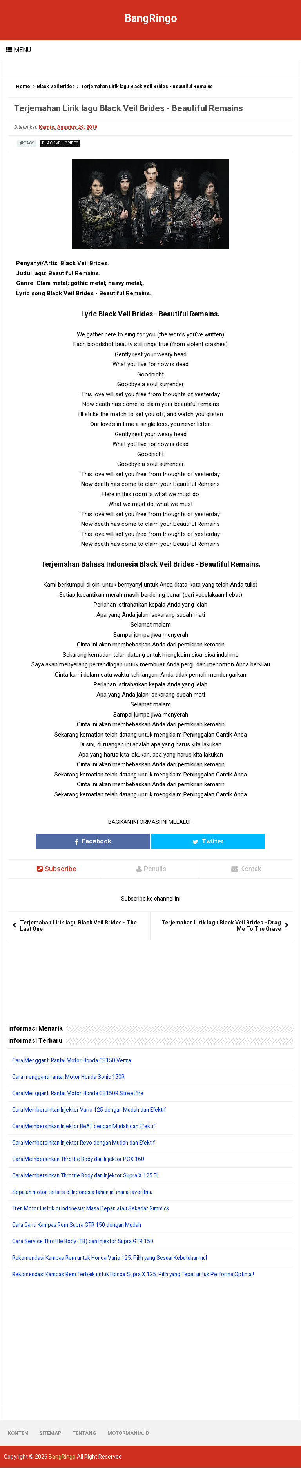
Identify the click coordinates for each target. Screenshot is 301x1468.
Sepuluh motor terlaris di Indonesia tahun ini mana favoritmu (87, 1192)
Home (23, 86)
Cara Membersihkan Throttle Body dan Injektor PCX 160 (81, 1159)
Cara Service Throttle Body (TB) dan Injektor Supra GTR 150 (85, 1242)
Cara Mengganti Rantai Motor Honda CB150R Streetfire (80, 1094)
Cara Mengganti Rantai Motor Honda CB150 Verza (74, 1061)
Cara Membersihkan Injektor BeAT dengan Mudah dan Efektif (88, 1126)
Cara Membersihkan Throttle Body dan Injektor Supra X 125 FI (88, 1176)
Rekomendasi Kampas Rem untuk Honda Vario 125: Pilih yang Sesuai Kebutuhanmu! (115, 1258)
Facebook (115, 841)
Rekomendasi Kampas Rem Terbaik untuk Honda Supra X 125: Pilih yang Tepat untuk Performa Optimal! (140, 1274)
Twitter (186, 841)
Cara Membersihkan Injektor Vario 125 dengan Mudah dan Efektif (93, 1110)
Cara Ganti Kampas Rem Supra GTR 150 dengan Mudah (80, 1225)
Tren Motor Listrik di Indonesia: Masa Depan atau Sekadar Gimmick (94, 1209)
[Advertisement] (150, 1341)
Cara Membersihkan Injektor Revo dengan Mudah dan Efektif (87, 1143)
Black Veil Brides (56, 86)
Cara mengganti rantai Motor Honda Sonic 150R (71, 1077)
